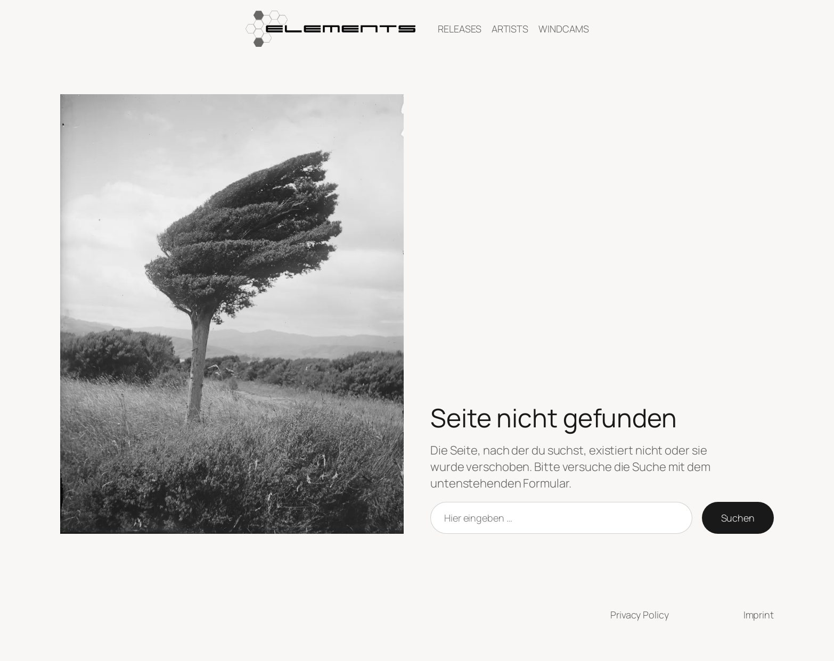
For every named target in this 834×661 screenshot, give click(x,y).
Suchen (738, 517)
